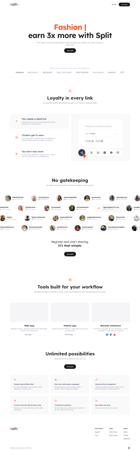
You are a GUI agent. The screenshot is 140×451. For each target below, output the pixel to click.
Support (97, 432)
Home (125, 432)
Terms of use (113, 432)
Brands (114, 4)
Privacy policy (113, 435)
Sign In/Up (127, 438)
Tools (96, 435)
